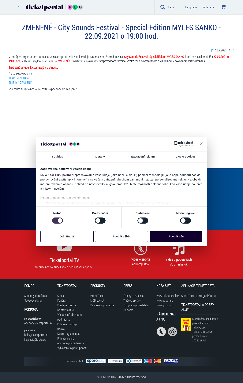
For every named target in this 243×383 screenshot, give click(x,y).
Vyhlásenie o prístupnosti (72, 348)
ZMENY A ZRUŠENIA (20, 82)
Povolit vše (176, 236)
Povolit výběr (121, 236)
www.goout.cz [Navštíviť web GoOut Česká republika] (164, 305)
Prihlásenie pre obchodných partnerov (70, 340)
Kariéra (61, 300)
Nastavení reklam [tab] (143, 156)
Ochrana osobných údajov (68, 326)
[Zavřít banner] (201, 144)
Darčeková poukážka (102, 305)
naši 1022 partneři (61, 175)
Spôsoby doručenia (35, 296)
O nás (60, 296)
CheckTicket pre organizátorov (198, 296)
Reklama (128, 310)
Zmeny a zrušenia (133, 296)
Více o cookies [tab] (186, 156)
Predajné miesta (66, 305)
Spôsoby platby (33, 300)
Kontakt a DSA (65, 310)
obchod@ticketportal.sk (38, 323)
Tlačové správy (132, 300)
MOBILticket (97, 300)
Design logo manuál (68, 334)
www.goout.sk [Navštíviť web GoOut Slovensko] (164, 300)
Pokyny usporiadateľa (135, 305)
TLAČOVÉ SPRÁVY (19, 78)
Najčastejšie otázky (35, 339)
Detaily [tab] (100, 156)
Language (191, 7)
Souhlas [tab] (57, 156)
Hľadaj (167, 7)
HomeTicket (97, 296)
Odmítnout (67, 236)
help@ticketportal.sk (36, 335)
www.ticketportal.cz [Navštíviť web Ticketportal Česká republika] (167, 296)
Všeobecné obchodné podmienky (69, 317)
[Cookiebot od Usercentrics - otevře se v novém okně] (176, 144)
